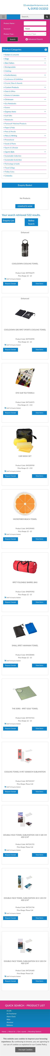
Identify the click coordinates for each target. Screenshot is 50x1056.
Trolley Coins (9, 172)
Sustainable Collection (12, 156)
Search (12, 39)
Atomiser (10, 1022)
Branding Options (34, 1031)
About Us (11, 1031)
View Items (39, 284)
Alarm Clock (11, 1016)
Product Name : (9, 23)
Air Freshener (11, 1014)
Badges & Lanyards (11, 55)
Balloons (10, 1025)
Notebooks (8, 120)
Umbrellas (8, 176)
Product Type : (9, 34)
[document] (25, 1044)
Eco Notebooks (10, 103)
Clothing (7, 71)
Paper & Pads (9, 127)
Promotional (9, 140)
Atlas (8, 1019)
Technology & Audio (12, 164)
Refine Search (31, 222)
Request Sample (10, 284)
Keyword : (7, 29)
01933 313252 (38, 8)
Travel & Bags (9, 168)
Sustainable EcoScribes (13, 160)
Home (4, 1031)
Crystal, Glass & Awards (13, 83)
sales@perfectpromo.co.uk (36, 5)
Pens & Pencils (10, 131)
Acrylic (9, 1011)
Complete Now (25, 206)
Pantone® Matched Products (15, 124)
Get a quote (22, 1031)
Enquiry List (8, 220)
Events (7, 107)
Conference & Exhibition (13, 79)
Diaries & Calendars (11, 95)
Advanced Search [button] (34, 39)
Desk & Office (9, 91)
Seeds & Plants (10, 144)
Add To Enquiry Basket (12, 279)
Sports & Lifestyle (11, 148)
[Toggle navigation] (3, 16)
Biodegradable (10, 67)
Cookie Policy (41, 1044)
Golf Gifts (8, 116)
